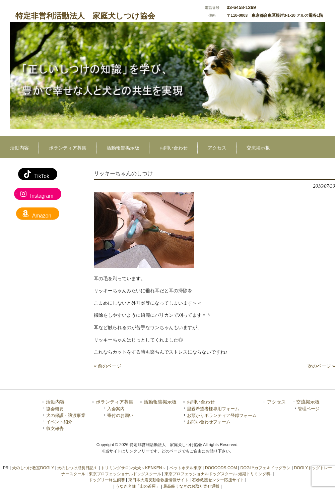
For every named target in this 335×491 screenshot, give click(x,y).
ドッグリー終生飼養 (107, 480)
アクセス (276, 402)
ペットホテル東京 (186, 468)
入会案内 (116, 408)
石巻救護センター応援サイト (218, 480)
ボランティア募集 (114, 402)
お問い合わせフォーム (208, 421)
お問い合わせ (201, 402)
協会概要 (55, 408)
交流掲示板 (308, 402)
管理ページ (309, 408)
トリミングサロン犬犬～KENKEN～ (133, 468)
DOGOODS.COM (221, 468)
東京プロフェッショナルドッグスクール (125, 474)
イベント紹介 (59, 421)
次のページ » (321, 366)
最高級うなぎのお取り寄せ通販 (191, 486)
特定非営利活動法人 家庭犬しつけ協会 (85, 15)
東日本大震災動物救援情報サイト (158, 480)
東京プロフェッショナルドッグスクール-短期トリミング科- (218, 474)
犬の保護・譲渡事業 (65, 415)
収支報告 (55, 428)
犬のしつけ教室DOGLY (33, 468)
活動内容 (55, 402)
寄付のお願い (120, 415)
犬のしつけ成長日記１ (77, 468)
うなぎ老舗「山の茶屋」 (138, 486)
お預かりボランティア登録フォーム (222, 415)
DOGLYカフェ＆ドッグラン (265, 468)
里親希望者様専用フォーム (213, 408)
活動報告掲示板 (160, 402)
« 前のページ (107, 366)
